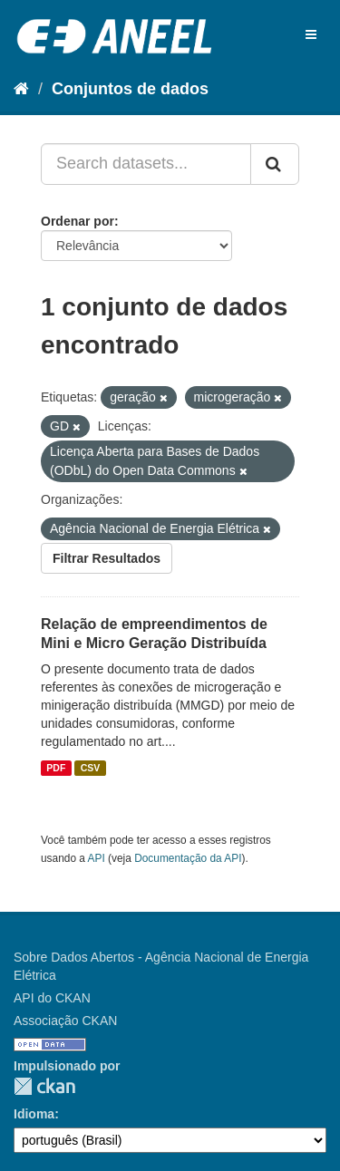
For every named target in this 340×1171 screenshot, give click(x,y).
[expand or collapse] (311, 34)
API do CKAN (52, 998)
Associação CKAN (65, 1020)
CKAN (44, 1086)
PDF (55, 767)
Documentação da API (187, 858)
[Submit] (274, 164)
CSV (91, 767)
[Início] (21, 89)
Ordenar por (77, 221)
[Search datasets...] (146, 164)
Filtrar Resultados (106, 558)
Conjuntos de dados (130, 89)
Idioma (34, 1114)
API (96, 858)
